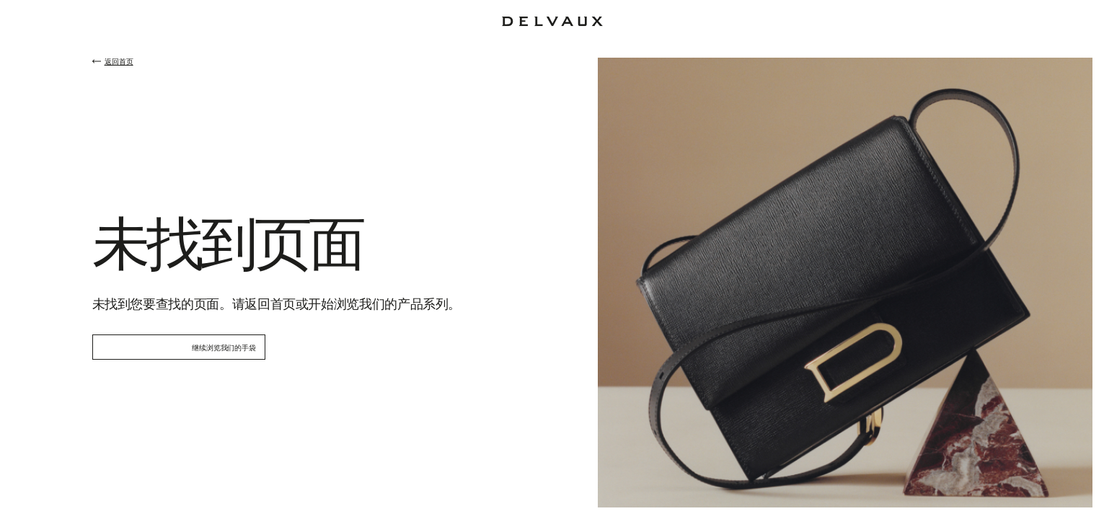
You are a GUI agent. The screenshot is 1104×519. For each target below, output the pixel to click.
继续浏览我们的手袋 (223, 347)
